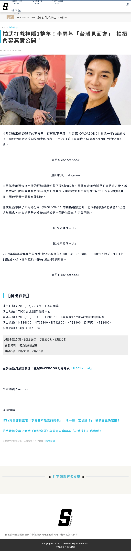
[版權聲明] (50, 440)
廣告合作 (29, 534)
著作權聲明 (62, 534)
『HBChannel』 (81, 368)
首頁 (3, 27)
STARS (16, 11)
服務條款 (51, 534)
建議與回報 (40, 534)
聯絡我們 (19, 534)
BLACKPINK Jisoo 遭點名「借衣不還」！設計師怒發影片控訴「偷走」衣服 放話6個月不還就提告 (42, 17)
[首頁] (65, 517)
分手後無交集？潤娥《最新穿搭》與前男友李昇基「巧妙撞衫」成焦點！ (52, 431)
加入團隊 (73, 534)
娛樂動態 (13, 27)
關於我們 (10, 534)
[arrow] (6, 6)
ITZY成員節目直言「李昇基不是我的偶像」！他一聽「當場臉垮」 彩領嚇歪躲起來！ (61, 420)
